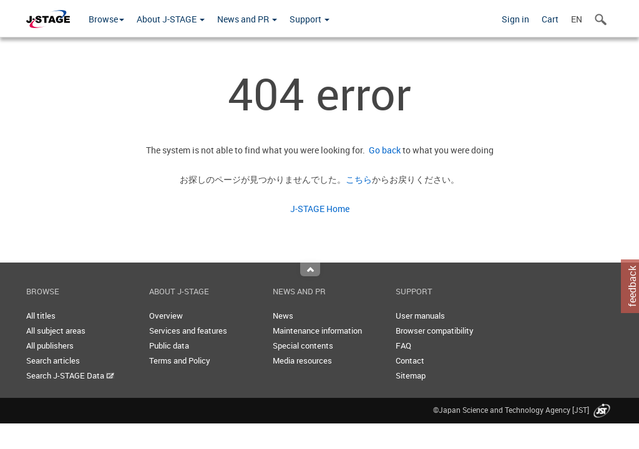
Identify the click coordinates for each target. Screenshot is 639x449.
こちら (359, 179)
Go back (383, 150)
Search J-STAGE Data (70, 375)
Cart (550, 19)
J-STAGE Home (319, 209)
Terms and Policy (179, 360)
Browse (106, 19)
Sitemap (411, 375)
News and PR (247, 19)
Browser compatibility (435, 330)
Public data (169, 345)
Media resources (302, 360)
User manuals (420, 315)
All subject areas (55, 330)
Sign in (515, 19)
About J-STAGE (171, 19)
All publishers (50, 345)
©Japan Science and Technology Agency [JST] (523, 410)
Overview (166, 315)
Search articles (53, 360)
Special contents (303, 345)
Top (310, 269)
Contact (410, 360)
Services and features (188, 330)
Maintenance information (317, 330)
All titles (41, 315)
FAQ (403, 345)
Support (309, 19)
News (283, 315)
